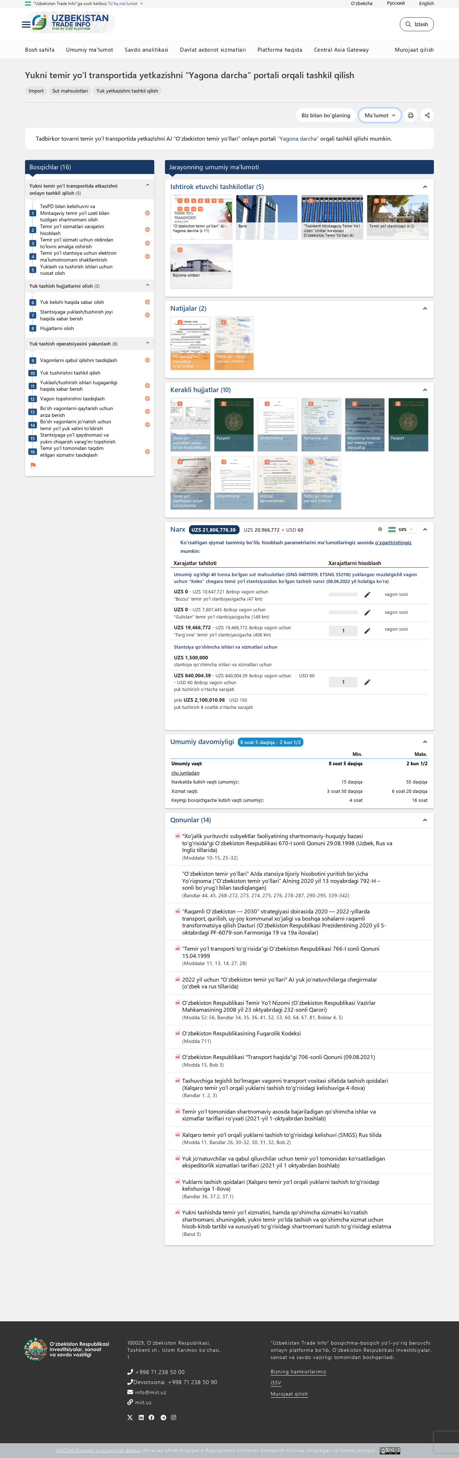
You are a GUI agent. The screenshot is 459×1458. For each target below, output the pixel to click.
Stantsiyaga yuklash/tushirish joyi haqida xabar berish (76, 315)
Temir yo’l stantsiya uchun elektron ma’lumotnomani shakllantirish (78, 256)
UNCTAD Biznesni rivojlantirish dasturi (98, 1450)
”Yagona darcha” (298, 138)
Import (36, 90)
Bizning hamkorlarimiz (298, 1371)
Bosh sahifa (40, 49)
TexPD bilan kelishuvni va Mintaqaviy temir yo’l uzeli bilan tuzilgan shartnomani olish (74, 213)
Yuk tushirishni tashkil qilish (70, 373)
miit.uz (142, 1402)
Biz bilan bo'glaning (326, 115)
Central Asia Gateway (341, 49)
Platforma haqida (279, 49)
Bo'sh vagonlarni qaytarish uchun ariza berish (76, 411)
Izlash (417, 24)
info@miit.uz (149, 1392)
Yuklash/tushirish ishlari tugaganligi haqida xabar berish (78, 385)
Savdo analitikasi (147, 49)
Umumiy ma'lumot (89, 49)
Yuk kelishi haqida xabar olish (72, 302)
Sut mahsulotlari (70, 90)
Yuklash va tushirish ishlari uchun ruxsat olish (76, 270)
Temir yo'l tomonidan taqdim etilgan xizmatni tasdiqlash (72, 451)
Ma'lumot (380, 115)
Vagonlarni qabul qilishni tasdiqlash (78, 360)
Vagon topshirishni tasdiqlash (72, 398)
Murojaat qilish (414, 49)
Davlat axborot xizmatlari (213, 49)
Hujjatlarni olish (57, 328)
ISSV (276, 1382)
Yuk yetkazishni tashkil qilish (127, 90)
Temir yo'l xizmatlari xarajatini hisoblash (72, 229)
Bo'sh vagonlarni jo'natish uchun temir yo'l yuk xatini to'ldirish (75, 425)
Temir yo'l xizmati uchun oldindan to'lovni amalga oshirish (76, 243)
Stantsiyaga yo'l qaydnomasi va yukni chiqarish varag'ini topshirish (77, 438)
